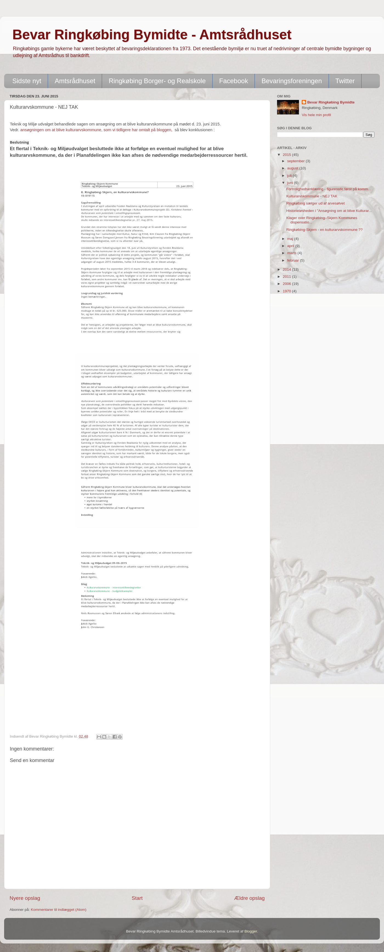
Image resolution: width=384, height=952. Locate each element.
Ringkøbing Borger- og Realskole (157, 81)
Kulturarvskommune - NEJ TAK (311, 196)
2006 (287, 284)
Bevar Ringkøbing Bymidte (331, 102)
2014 (287, 269)
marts (292, 253)
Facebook (233, 81)
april (291, 246)
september (296, 161)
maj (290, 239)
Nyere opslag (25, 898)
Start (137, 898)
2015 (287, 155)
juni (290, 183)
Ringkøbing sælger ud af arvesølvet (315, 203)
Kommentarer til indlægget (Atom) (58, 910)
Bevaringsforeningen (291, 81)
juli (290, 175)
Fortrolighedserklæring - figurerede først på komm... (328, 189)
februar (293, 260)
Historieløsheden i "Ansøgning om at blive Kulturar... (329, 211)
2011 (287, 277)
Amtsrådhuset (75, 81)
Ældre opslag (249, 898)
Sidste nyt (26, 81)
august (293, 168)
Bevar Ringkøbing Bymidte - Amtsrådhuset (152, 34)
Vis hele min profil (316, 115)
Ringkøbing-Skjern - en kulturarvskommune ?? (324, 230)
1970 (287, 291)
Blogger (250, 931)
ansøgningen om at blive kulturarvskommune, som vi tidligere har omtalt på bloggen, (97, 130)
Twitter (345, 81)
